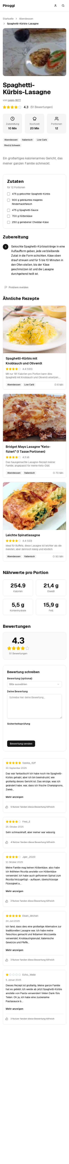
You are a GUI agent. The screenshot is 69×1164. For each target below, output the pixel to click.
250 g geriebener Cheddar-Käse (30, 222)
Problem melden (16, 287)
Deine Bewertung (17, 691)
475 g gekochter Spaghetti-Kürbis (31, 193)
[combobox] (34, 684)
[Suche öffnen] (63, 5)
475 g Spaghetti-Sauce (25, 210)
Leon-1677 (14, 100)
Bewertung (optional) (19, 678)
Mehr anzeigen (14, 797)
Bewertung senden (21, 743)
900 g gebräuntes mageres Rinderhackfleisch (27, 202)
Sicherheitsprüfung (18, 724)
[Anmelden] (55, 5)
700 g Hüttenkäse (22, 216)
